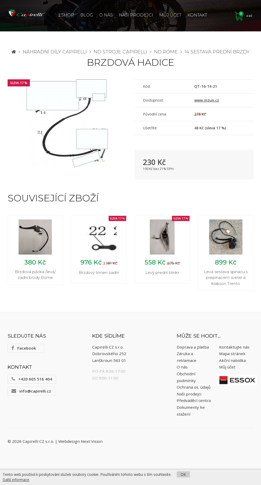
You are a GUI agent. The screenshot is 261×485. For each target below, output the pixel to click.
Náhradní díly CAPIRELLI (55, 52)
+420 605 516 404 (32, 379)
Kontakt (197, 15)
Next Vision (92, 442)
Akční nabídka (232, 361)
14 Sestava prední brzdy (217, 52)
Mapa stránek (232, 354)
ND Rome (166, 52)
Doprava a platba (193, 347)
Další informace (16, 479)
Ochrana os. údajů (193, 387)
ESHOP (66, 15)
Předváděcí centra (194, 401)
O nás (106, 15)
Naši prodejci (136, 15)
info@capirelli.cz (31, 391)
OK (183, 474)
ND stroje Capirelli (120, 52)
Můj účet (170, 15)
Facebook (24, 348)
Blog (86, 15)
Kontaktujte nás (234, 347)
